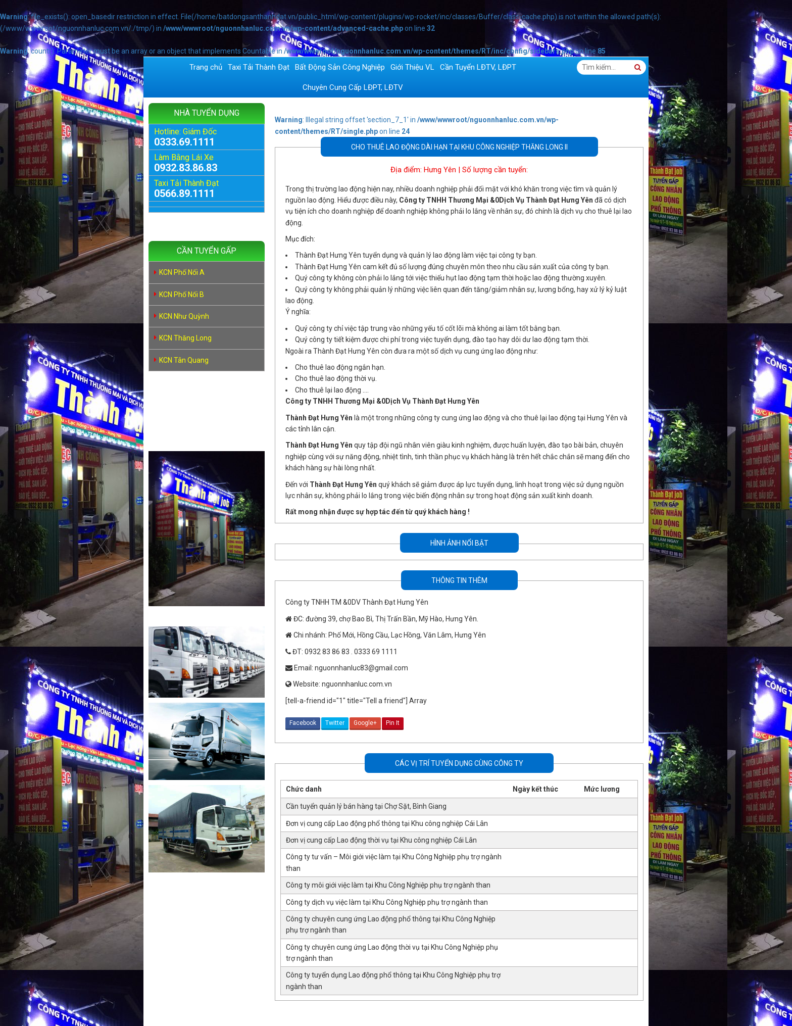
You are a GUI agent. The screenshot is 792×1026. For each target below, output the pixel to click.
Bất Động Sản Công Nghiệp (340, 67)
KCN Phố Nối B (181, 294)
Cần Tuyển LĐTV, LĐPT (478, 67)
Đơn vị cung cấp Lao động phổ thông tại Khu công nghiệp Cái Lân (387, 823)
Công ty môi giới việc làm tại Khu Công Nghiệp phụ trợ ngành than (388, 885)
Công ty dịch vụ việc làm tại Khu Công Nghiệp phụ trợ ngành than (387, 902)
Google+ (365, 722)
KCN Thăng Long (185, 338)
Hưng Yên (440, 169)
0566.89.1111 (184, 193)
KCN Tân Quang (184, 360)
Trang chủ (205, 67)
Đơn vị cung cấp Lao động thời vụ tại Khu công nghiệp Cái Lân (381, 840)
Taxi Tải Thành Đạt (258, 67)
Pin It (393, 722)
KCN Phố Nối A (182, 272)
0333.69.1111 (184, 142)
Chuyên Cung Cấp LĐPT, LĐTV (353, 87)
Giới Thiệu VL (412, 67)
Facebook (302, 722)
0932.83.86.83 (185, 168)
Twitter (334, 722)
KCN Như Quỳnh (184, 316)
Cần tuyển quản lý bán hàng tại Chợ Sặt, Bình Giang (366, 806)
